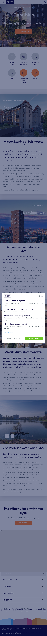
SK (37, 296)
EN (42, 296)
